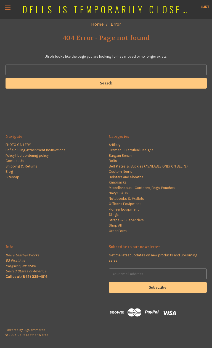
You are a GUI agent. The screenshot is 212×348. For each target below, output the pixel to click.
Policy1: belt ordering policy (27, 155)
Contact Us (15, 161)
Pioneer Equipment (124, 209)
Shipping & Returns (21, 166)
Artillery (114, 145)
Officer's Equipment (125, 204)
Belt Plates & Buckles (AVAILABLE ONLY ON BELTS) (148, 166)
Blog (9, 171)
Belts (113, 161)
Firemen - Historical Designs (131, 150)
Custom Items (120, 171)
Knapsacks (118, 182)
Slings (114, 214)
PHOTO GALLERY (18, 145)
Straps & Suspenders (126, 220)
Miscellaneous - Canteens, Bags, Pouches (142, 188)
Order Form (118, 231)
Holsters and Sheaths (126, 177)
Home (97, 24)
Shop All (115, 225)
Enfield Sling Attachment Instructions (35, 150)
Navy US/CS (118, 193)
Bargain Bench (120, 155)
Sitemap (12, 177)
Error (116, 24)
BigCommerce (34, 330)
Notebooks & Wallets (126, 198)
